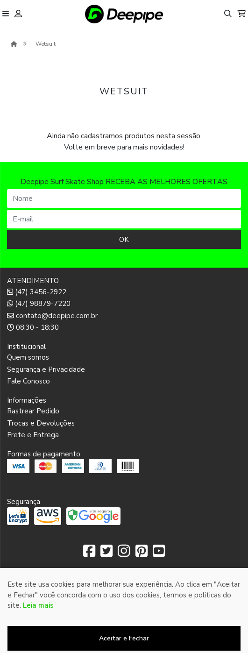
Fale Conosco (28, 381)
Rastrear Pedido (33, 411)
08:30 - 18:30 (33, 327)
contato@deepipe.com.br (52, 315)
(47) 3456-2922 (36, 292)
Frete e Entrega (33, 435)
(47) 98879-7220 (39, 303)
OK (124, 239)
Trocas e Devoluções (41, 423)
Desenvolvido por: (124, 645)
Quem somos (28, 357)
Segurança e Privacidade (46, 369)
